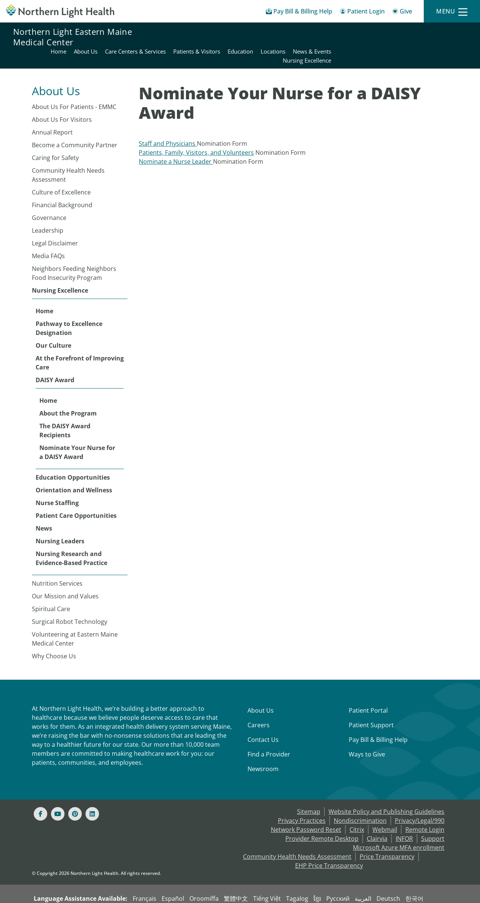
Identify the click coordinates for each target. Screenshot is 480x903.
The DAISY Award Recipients (64, 412)
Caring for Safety (55, 140)
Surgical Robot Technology (69, 604)
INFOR (404, 820)
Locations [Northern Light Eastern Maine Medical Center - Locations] (408, 32)
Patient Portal (368, 692)
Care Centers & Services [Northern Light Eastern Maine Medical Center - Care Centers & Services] (270, 32)
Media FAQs (48, 238)
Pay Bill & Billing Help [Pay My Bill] (378, 722)
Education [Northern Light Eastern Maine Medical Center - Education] (375, 32)
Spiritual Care (51, 591)
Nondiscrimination (360, 802)
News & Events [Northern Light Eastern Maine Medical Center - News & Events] (447, 32)
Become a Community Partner (74, 127)
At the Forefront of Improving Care (80, 344)
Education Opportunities (73, 459)
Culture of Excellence (61, 174)
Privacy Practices (302, 802)
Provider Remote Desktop (321, 820)
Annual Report (52, 114)
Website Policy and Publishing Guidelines (386, 793)
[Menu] (452, 11)
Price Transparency (387, 838)
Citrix (357, 811)
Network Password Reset (306, 811)
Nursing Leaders (60, 523)
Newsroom (263, 751)
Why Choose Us (54, 638)
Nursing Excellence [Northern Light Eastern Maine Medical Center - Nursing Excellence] (442, 41)
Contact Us (263, 722)
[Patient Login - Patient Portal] (362, 12)
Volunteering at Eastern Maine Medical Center (75, 620)
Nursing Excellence (60, 272)
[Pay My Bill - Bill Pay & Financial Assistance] (299, 12)
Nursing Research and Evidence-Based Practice (71, 540)
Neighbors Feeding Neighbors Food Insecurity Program (74, 255)
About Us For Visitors (62, 101)
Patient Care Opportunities (76, 497)
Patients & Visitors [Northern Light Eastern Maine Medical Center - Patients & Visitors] (332, 32)
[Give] (402, 12)
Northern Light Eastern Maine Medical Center (72, 37)
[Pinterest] (75, 796)
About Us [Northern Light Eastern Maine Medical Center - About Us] (221, 32)
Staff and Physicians (168, 125)
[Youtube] (57, 796)
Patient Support (371, 707)
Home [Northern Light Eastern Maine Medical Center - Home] (194, 32)
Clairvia (377, 820)
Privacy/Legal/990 (419, 802)
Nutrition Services (57, 565)
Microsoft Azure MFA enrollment (398, 829)
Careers (259, 707)
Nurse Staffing (57, 485)
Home (44, 293)
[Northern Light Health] (60, 11)
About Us (261, 692)
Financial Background (62, 187)
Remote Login (424, 811)
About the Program (68, 395)
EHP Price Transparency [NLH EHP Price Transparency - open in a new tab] (329, 847)
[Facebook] (40, 796)
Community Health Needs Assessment (68, 157)
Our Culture (53, 327)
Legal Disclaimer (55, 225)
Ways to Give (367, 736)
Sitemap (308, 793)
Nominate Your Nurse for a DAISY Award (77, 434)
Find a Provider (269, 736)
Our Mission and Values (65, 578)
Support (432, 820)
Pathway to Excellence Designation (69, 310)
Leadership (47, 212)
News (44, 510)
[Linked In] (92, 796)
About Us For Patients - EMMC (74, 89)
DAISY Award (55, 362)
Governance (49, 200)
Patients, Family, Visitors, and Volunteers (196, 134)
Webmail (384, 811)
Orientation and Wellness (74, 472)
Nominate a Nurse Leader (176, 143)
